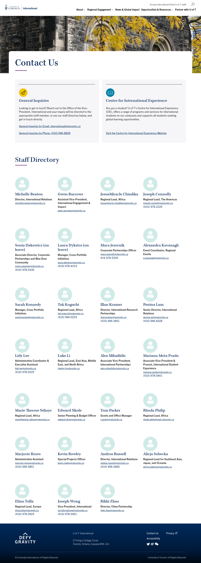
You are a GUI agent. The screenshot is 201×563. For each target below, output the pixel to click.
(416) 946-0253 (67, 317)
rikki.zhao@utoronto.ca (112, 510)
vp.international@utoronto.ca (72, 510)
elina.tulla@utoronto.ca (27, 510)
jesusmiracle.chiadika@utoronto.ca (118, 202)
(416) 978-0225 (24, 371)
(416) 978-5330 (24, 269)
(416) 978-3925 (24, 514)
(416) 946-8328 (152, 320)
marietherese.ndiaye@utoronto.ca (32, 419)
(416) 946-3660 (110, 466)
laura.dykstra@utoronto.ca (71, 262)
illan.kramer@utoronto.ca (113, 317)
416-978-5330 (109, 257)
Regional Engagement (99, 9)
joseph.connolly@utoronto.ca (158, 202)
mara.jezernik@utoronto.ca (114, 254)
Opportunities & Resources (156, 9)
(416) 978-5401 (152, 375)
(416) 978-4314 (67, 266)
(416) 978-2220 (152, 206)
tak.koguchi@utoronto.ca (71, 313)
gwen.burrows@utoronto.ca (71, 210)
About (79, 9)
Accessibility (153, 538)
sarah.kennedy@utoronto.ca (29, 317)
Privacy (170, 533)
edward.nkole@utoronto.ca (71, 419)
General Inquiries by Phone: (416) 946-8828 (44, 133)
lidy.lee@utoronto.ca (25, 368)
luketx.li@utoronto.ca (69, 368)
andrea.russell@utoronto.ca (114, 462)
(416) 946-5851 (24, 466)
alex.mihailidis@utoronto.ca (114, 368)
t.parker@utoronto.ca (111, 419)
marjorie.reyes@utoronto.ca (29, 462)
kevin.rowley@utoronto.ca (71, 462)
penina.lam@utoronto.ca (155, 317)
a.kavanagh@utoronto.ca (156, 257)
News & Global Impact (127, 9)
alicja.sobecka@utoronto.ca (157, 466)
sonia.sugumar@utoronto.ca (29, 266)
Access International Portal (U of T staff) (168, 4)
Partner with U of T (185, 9)
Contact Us (152, 533)
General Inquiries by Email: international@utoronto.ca (50, 126)
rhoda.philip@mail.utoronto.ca (158, 419)
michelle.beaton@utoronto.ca (30, 202)
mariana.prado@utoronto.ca (157, 372)
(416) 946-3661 (110, 320)
